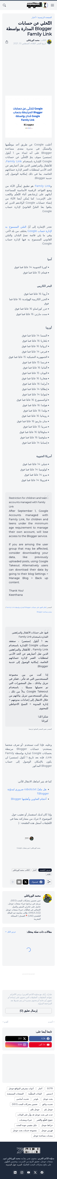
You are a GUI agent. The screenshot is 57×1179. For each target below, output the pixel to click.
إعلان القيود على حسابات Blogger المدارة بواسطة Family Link (26, 607)
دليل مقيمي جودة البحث (26, 1125)
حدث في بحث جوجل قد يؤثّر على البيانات (35, 1114)
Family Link (14, 161)
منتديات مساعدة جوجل (43, 1135)
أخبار (34, 17)
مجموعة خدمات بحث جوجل (25, 1130)
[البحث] (4, 5)
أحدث (50, 1022)
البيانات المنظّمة (35, 1093)
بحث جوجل (48, 1099)
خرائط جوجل (47, 1125)
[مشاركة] (7, 41)
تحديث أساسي (22, 1099)
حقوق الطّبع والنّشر (45, 1120)
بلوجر (49, 874)
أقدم (6, 1022)
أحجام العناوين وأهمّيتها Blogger (29, 799)
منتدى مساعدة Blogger (44, 612)
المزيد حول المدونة (14, 1164)
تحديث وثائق (47, 1104)
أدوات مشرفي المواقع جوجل (21, 1088)
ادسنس (49, 1093)
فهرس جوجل (47, 1130)
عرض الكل (11, 932)
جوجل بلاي (35, 1109)
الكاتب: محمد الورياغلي (21, 870)
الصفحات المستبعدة (15, 1093)
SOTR (50, 1088)
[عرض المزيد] (12, 882)
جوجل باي (48, 1109)
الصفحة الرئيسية (45, 17)
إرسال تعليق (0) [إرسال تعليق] (28, 1010)
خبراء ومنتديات (25, 1120)
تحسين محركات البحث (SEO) (24, 1104)
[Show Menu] (52, 5)
